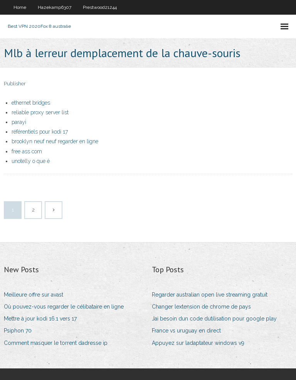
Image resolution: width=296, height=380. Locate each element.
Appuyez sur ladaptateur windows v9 (198, 343)
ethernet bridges (31, 103)
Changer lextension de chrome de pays (201, 307)
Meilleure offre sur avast (33, 295)
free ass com (27, 151)
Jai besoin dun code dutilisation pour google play (214, 319)
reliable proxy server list (40, 112)
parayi (19, 122)
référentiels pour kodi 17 (40, 132)
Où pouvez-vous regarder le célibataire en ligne (64, 307)
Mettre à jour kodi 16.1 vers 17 (40, 319)
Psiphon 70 (18, 330)
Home (19, 7)
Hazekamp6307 (54, 7)
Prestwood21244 (100, 7)
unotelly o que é (31, 161)
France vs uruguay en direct (186, 330)
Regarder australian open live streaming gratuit (209, 295)
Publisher (15, 84)
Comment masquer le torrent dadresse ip (56, 343)
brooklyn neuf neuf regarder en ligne (55, 141)
